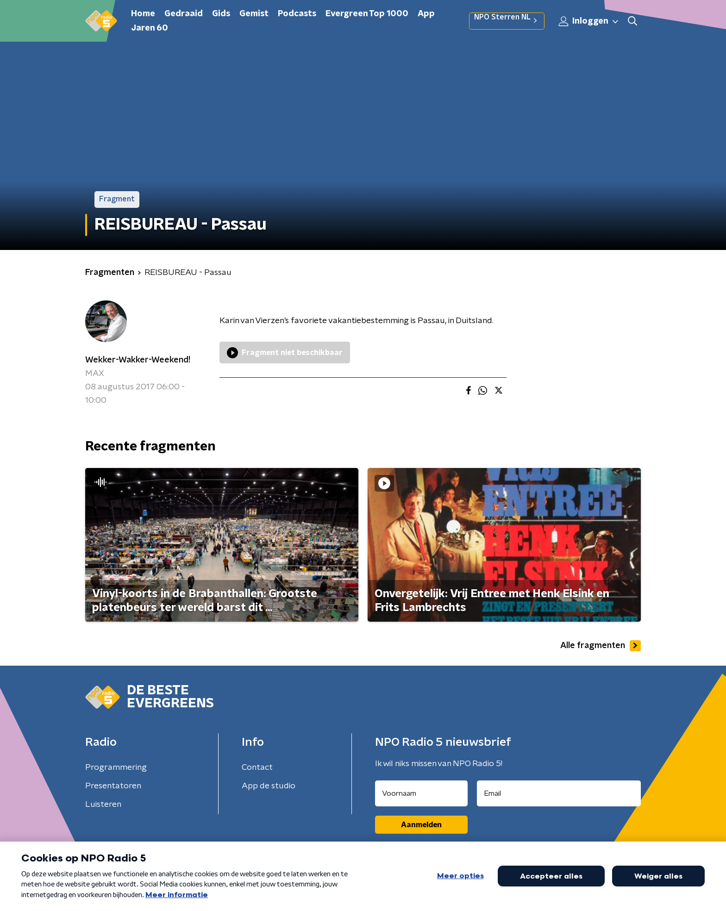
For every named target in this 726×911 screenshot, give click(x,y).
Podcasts (297, 14)
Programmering (116, 767)
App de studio (268, 786)
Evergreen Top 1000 (366, 14)
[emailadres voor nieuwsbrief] (559, 793)
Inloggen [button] (589, 21)
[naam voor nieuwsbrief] (421, 793)
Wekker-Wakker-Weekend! (137, 360)
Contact (257, 767)
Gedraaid (183, 14)
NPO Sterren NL (506, 20)
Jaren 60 (149, 28)
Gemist (254, 14)
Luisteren (103, 804)
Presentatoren (113, 786)
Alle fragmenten (600, 645)
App (426, 14)
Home (143, 14)
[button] (632, 21)
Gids (221, 14)
